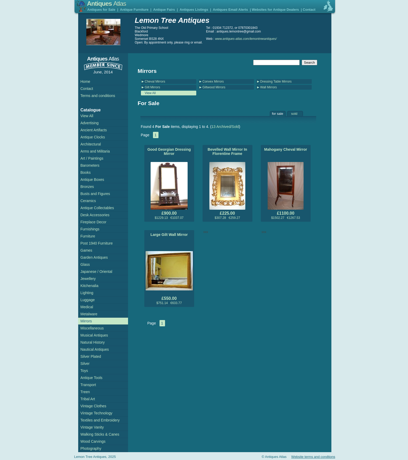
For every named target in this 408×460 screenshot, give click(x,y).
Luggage (88, 300)
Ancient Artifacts (94, 130)
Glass (85, 264)
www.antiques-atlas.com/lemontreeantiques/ (246, 39)
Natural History (93, 342)
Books (86, 172)
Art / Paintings (92, 158)
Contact (309, 10)
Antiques (106, 3)
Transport (88, 385)
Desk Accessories (95, 215)
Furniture (88, 236)
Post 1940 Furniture (97, 243)
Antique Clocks (93, 137)
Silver (85, 363)
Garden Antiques (94, 257)
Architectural (91, 144)
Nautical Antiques (95, 349)
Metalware (89, 314)
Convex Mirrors (213, 81)
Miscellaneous (92, 328)
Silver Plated (91, 356)
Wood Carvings (93, 441)
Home (85, 81)
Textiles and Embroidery (100, 420)
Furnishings (90, 229)
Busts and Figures (95, 194)
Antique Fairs (164, 10)
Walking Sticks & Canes (100, 434)
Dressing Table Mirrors (276, 81)
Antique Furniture (134, 10)
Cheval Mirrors (155, 81)
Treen (85, 392)
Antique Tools (92, 378)
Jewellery (88, 279)
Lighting (87, 293)
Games (86, 250)
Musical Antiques (94, 335)
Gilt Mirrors (152, 87)
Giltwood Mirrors (214, 87)
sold (294, 114)
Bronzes (87, 187)
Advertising (90, 123)
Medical (87, 307)
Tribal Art (88, 399)
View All (150, 93)
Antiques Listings (193, 10)
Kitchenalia (90, 286)
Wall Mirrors (268, 87)
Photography (91, 448)
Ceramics (88, 201)
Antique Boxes (92, 179)
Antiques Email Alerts (230, 10)
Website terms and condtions (313, 457)
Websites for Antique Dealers (275, 10)
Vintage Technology (97, 413)
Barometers (90, 165)
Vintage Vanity (92, 427)
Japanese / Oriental (96, 271)
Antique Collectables (97, 208)
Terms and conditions (98, 96)
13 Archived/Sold (225, 127)
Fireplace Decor (94, 222)
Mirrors (86, 321)
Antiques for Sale (101, 10)
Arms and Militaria (95, 151)
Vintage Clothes (94, 406)
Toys (84, 371)
